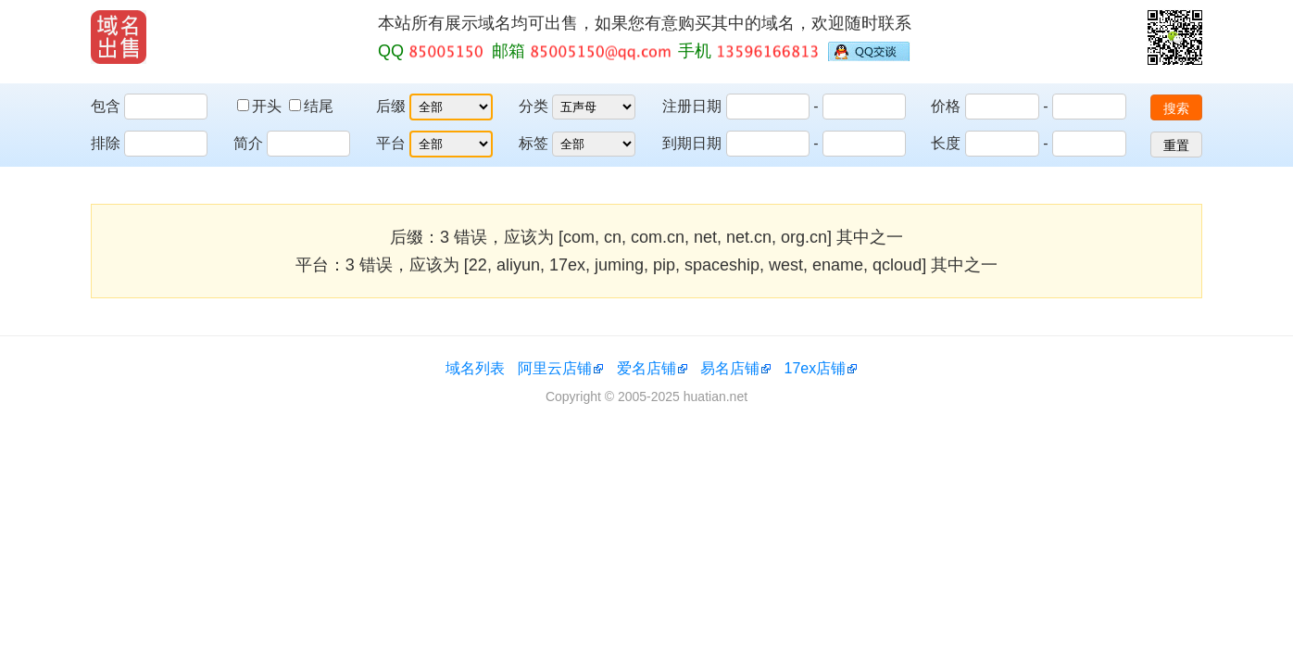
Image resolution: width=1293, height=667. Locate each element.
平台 (391, 143)
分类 (533, 106)
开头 (261, 106)
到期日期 (692, 143)
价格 (945, 106)
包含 (105, 106)
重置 (1176, 145)
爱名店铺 (646, 368)
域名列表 (475, 368)
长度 (945, 143)
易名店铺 (729, 368)
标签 (533, 143)
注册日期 (692, 106)
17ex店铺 (816, 368)
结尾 (311, 106)
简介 (248, 143)
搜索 (1176, 108)
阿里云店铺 (555, 368)
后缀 (391, 106)
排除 (105, 143)
